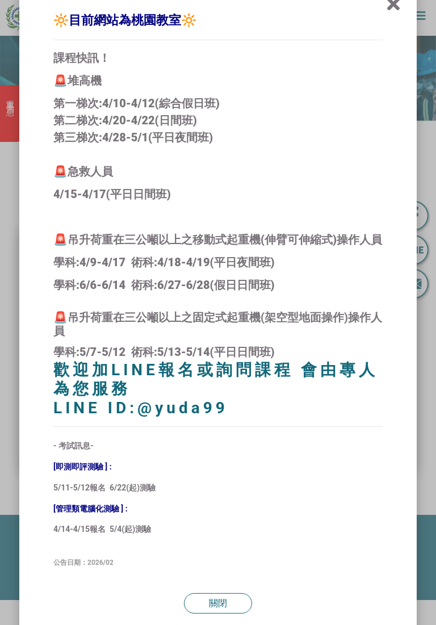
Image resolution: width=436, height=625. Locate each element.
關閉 (218, 603)
